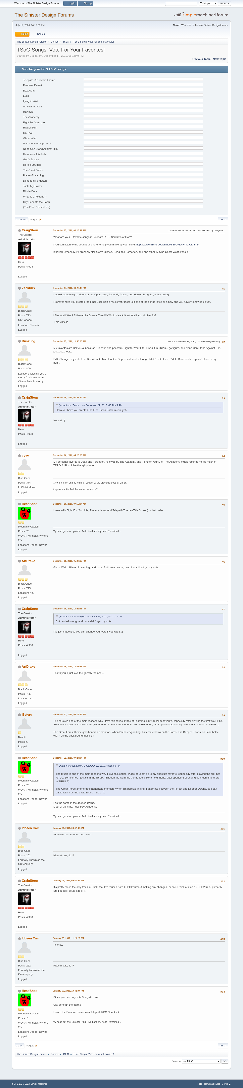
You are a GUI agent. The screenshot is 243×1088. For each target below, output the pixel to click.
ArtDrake (28, 561)
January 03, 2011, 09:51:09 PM (68, 880)
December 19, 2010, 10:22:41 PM (69, 608)
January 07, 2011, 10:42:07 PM (68, 991)
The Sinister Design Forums (44, 15)
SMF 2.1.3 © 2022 (21, 1084)
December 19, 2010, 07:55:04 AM (69, 504)
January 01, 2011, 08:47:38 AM (68, 828)
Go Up (19, 1045)
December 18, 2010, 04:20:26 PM (69, 455)
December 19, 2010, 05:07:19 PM (69, 561)
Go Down (21, 219)
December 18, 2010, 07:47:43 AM (69, 397)
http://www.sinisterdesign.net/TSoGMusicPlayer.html (167, 244)
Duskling (28, 341)
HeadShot (29, 504)
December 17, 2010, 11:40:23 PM (69, 341)
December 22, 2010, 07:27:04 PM (69, 758)
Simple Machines (39, 1084)
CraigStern (30, 230)
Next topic (219, 58)
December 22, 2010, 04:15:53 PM (69, 714)
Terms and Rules (212, 1084)
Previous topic (201, 58)
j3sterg (27, 714)
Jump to (176, 1061)
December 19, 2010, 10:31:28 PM (69, 666)
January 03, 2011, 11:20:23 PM (68, 938)
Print (223, 219)
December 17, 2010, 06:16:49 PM (69, 230)
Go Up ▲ (226, 1084)
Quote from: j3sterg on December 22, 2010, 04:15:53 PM (89, 765)
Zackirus (28, 288)
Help (200, 1084)
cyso (25, 455)
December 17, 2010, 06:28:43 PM (69, 288)
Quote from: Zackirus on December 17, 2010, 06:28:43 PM (90, 405)
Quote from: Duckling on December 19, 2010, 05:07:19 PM (90, 616)
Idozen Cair (30, 828)
